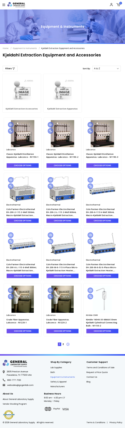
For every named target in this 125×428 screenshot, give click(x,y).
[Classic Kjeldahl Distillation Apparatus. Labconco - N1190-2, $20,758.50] (62, 133)
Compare (10, 131)
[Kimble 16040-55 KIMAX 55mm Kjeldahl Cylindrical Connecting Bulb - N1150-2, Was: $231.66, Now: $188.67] (102, 299)
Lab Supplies (56, 367)
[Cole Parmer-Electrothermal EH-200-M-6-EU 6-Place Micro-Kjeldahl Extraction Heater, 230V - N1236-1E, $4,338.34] (102, 244)
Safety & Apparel (58, 381)
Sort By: (86, 68)
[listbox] (107, 68)
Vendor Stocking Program (15, 404)
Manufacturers (58, 386)
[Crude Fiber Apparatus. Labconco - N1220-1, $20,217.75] (22, 299)
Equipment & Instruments (63, 377)
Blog (88, 381)
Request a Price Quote (97, 372)
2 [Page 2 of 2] (63, 344)
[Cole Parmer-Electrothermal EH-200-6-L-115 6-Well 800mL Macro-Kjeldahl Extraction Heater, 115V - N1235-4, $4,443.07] (22, 244)
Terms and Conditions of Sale (100, 367)
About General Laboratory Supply (18, 399)
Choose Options (22, 165)
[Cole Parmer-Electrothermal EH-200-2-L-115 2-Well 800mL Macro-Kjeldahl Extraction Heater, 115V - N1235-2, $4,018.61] (62, 188)
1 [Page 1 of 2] (59, 344)
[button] (10, 68)
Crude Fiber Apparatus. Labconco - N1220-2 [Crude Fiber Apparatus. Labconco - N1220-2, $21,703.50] (57, 321)
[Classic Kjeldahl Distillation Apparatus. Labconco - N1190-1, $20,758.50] (22, 133)
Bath (53, 372)
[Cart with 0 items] (119, 5)
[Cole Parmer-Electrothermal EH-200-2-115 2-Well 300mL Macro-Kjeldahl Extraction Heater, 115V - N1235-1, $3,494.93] (22, 188)
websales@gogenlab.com (18, 385)
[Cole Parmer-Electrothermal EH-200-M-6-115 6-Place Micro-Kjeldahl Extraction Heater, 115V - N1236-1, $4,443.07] (62, 244)
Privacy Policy (116, 422)
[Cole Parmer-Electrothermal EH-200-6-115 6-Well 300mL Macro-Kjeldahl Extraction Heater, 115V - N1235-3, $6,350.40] (102, 188)
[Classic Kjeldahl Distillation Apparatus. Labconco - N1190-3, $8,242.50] (102, 133)
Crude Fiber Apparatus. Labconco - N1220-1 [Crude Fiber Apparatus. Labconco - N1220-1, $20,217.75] (18, 321)
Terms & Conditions (95, 422)
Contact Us (91, 377)
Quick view (10, 124)
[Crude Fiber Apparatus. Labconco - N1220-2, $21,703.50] (62, 299)
